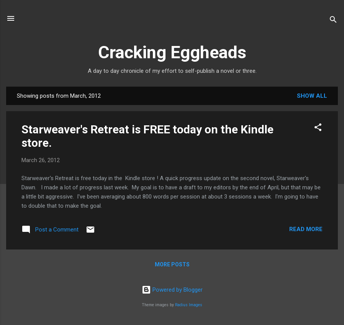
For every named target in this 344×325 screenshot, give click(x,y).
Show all (312, 95)
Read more (306, 229)
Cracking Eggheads (172, 52)
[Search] (333, 21)
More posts (172, 264)
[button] (318, 129)
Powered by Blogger (172, 289)
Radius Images (188, 304)
